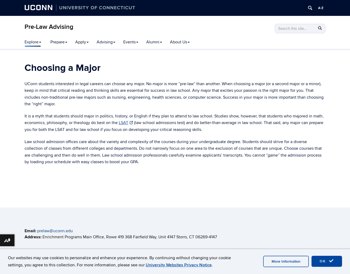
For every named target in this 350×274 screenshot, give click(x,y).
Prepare (58, 42)
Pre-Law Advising (49, 27)
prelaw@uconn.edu (55, 231)
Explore (33, 42)
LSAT (126, 122)
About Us (180, 42)
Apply (82, 42)
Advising (106, 42)
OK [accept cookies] (327, 261)
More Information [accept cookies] (286, 261)
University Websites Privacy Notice (179, 265)
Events (130, 42)
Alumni (154, 42)
